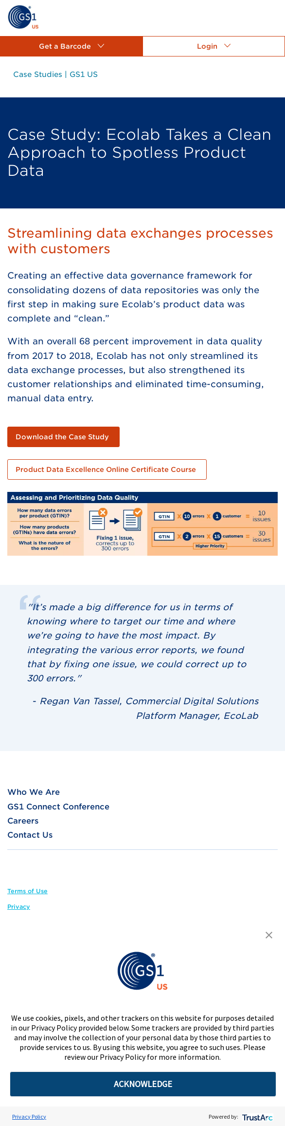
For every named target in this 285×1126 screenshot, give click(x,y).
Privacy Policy (29, 1116)
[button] (71, 46)
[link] (23, 16)
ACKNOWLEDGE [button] (143, 1083)
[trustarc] (256, 1116)
